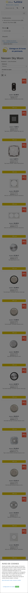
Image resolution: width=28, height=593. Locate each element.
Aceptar (17, 586)
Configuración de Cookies (9, 586)
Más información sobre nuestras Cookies (11, 580)
